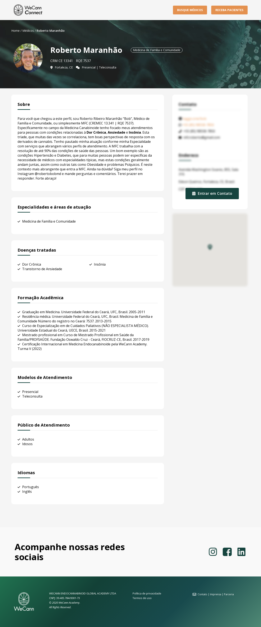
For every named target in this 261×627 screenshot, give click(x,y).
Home (15, 31)
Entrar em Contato (212, 193)
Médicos (28, 31)
